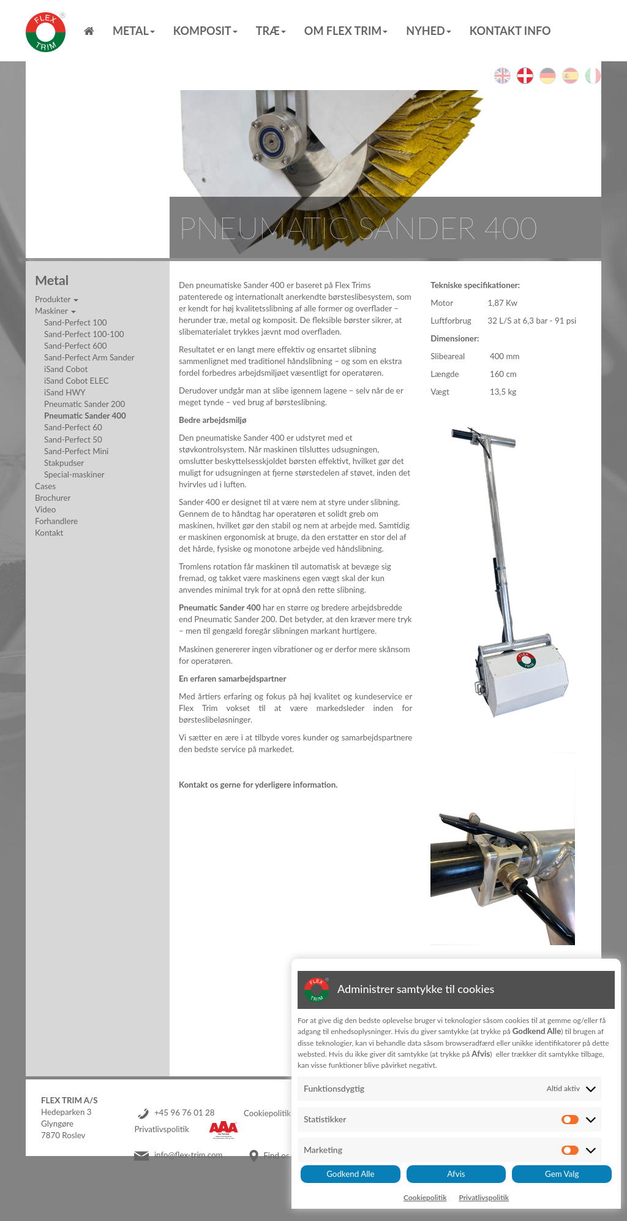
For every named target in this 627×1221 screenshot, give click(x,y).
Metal (134, 30)
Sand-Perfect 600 (75, 346)
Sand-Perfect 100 (75, 322)
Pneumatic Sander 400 (85, 415)
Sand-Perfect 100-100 (84, 334)
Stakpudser (64, 463)
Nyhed (428, 30)
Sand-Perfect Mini (76, 451)
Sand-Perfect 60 (73, 427)
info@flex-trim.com (188, 1155)
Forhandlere (56, 521)
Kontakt (49, 533)
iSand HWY (65, 392)
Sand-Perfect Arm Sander (89, 357)
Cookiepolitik (267, 1113)
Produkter (56, 299)
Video (45, 509)
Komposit (205, 30)
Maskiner (55, 311)
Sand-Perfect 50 (73, 439)
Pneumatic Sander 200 (84, 404)
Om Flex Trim (346, 30)
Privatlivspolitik (161, 1130)
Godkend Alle (350, 1174)
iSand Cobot (66, 369)
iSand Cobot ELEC (76, 381)
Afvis (456, 1174)
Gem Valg (562, 1174)
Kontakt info (510, 30)
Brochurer (52, 498)
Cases (45, 486)
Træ (271, 30)
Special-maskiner (74, 474)
